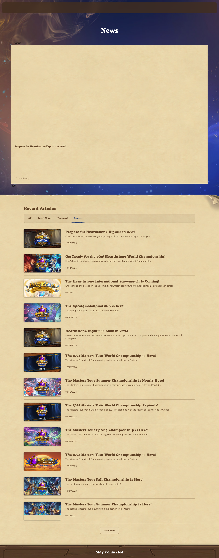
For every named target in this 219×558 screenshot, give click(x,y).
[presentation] (13, 7)
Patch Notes (44, 114)
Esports (78, 114)
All (29, 114)
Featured (62, 114)
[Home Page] (30, 8)
